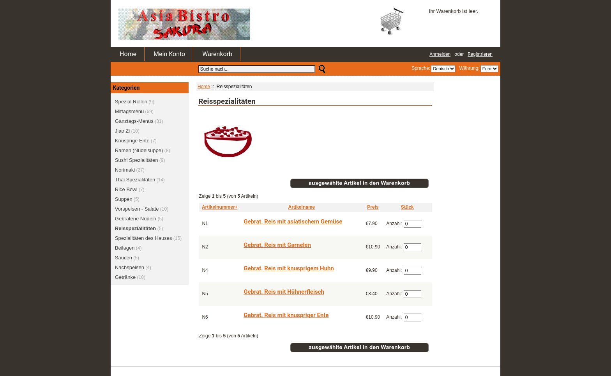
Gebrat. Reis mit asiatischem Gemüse (293, 221)
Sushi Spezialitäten (136, 160)
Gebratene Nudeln (135, 219)
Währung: (468, 68)
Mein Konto (169, 54)
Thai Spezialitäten (135, 180)
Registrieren (480, 54)
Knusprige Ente (132, 141)
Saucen (123, 258)
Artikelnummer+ (220, 207)
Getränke (125, 277)
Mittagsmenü (129, 111)
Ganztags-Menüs (134, 121)
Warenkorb (217, 54)
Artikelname (301, 207)
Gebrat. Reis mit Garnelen (277, 244)
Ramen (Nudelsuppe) (139, 150)
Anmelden (439, 54)
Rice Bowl (126, 189)
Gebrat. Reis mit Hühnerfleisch (284, 291)
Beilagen (125, 248)
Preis (372, 207)
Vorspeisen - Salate (137, 209)
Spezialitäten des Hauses (143, 238)
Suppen (123, 199)
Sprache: (420, 68)
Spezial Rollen (131, 102)
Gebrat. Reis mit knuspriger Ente (286, 315)
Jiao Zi (122, 131)
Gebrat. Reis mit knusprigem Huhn (289, 268)
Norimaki (125, 170)
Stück (407, 207)
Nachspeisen (129, 267)
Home (128, 54)
